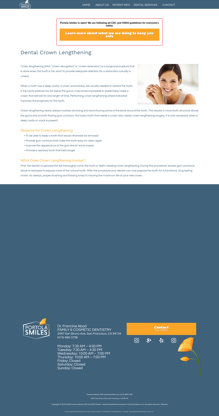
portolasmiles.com (111, 394)
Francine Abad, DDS (79, 404)
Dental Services (145, 4)
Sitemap (164, 404)
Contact (168, 4)
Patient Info (121, 4)
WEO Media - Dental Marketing (103, 404)
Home (86, 4)
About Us (102, 4)
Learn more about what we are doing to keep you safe (109, 34)
